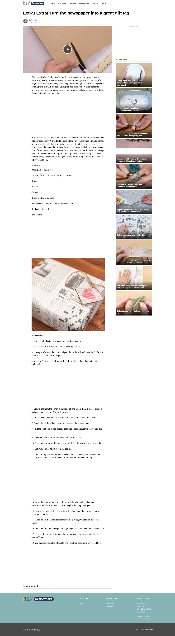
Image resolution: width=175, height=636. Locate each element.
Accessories (84, 3)
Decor (104, 3)
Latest (82, 603)
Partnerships (110, 603)
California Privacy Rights (143, 609)
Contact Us (109, 606)
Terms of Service (141, 603)
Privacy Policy (140, 606)
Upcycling (62, 3)
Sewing (73, 3)
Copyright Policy (141, 612)
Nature (95, 3)
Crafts (52, 3)
